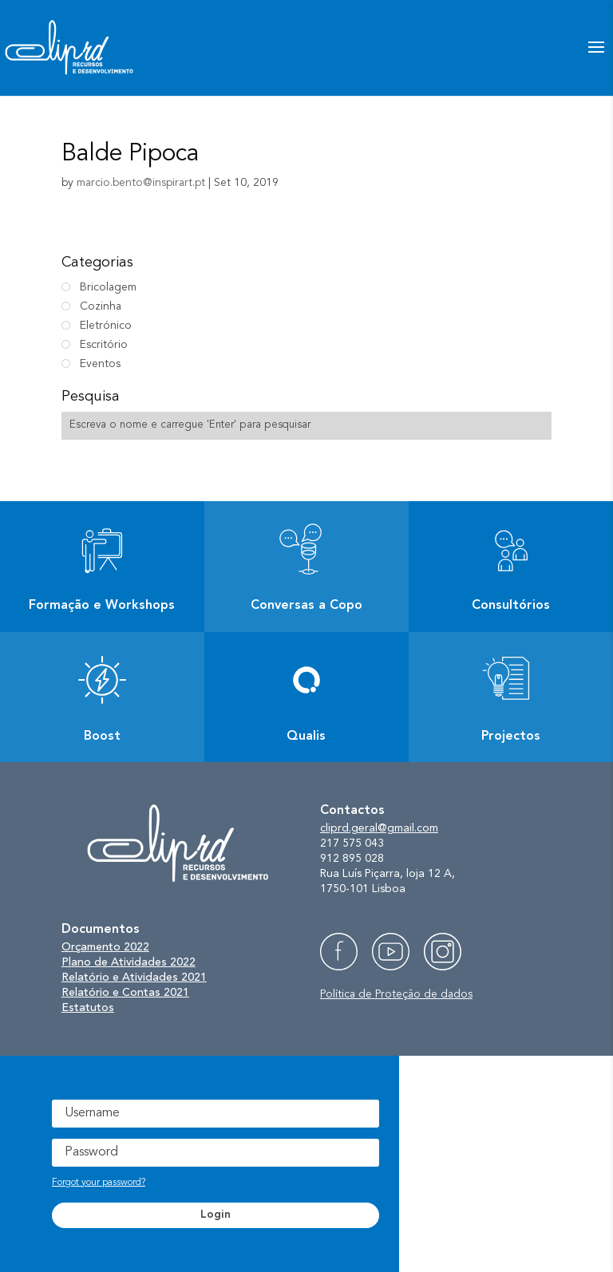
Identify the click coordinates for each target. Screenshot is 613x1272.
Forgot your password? (98, 1182)
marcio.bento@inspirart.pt (141, 182)
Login (215, 1214)
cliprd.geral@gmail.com (379, 828)
